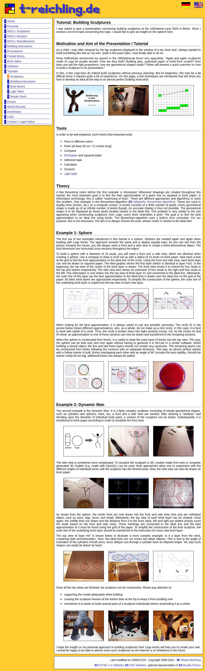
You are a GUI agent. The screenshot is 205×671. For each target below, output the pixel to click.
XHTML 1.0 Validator (111, 665)
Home (11, 21)
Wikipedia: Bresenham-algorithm (153, 201)
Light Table (17, 91)
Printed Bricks (15, 56)
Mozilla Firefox (192, 665)
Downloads (14, 111)
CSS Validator (137, 665)
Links (10, 116)
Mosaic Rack (18, 96)
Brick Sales (14, 61)
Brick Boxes (17, 86)
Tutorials (12, 71)
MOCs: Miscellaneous (20, 41)
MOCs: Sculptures (18, 31)
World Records (16, 106)
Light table (70, 173)
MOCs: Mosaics (17, 36)
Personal (12, 26)
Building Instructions (19, 46)
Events (11, 101)
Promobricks (15, 51)
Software (12, 66)
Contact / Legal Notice (21, 121)
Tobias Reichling (190, 660)
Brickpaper (71, 155)
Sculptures (16, 76)
